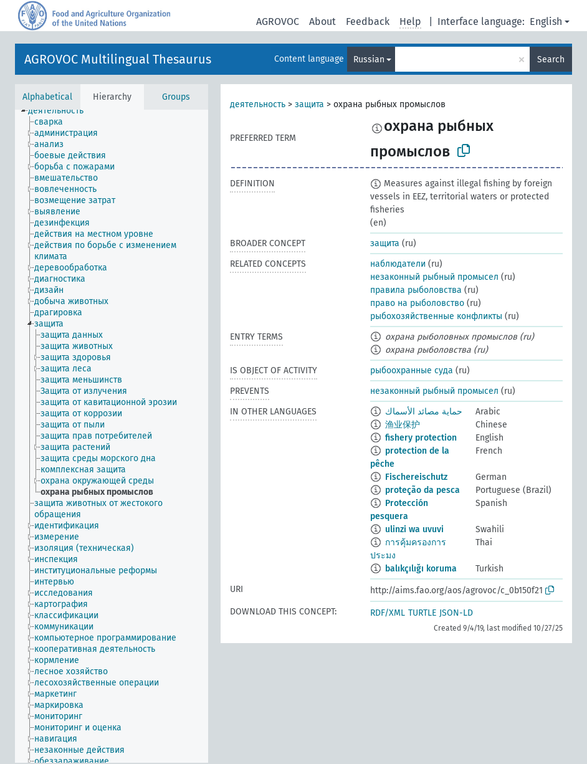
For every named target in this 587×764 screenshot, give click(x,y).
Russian (368, 59)
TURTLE (422, 613)
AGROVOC (277, 21)
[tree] (111, 436)
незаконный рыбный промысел (434, 277)
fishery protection (421, 437)
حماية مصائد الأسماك (423, 411)
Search (551, 59)
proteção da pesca (422, 490)
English (546, 21)
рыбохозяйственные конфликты (436, 316)
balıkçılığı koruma (421, 568)
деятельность (257, 104)
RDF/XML (387, 613)
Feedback (367, 21)
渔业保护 (402, 424)
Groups (176, 97)
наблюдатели (398, 264)
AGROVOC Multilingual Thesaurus (117, 59)
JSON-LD (456, 613)
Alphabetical (47, 97)
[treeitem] (61, 111)
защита (309, 104)
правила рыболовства (416, 290)
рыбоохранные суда (411, 370)
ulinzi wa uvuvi (414, 529)
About (322, 21)
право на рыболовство (417, 303)
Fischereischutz (416, 477)
